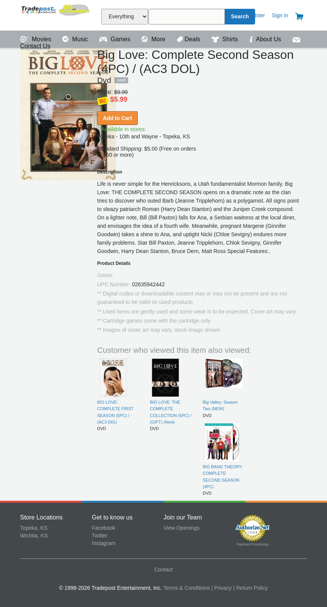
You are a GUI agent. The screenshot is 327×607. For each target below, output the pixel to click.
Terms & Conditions (186, 588)
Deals (189, 39)
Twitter (99, 535)
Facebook (103, 528)
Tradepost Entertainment (56, 14)
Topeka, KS (34, 528)
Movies (36, 39)
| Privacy (221, 588)
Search (240, 16)
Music (76, 39)
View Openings (182, 528)
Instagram (104, 543)
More (154, 39)
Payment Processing (252, 544)
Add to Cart (117, 118)
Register (255, 15)
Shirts (225, 39)
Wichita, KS (34, 535)
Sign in (280, 15)
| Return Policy (250, 588)
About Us (266, 39)
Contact (163, 569)
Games (115, 39)
